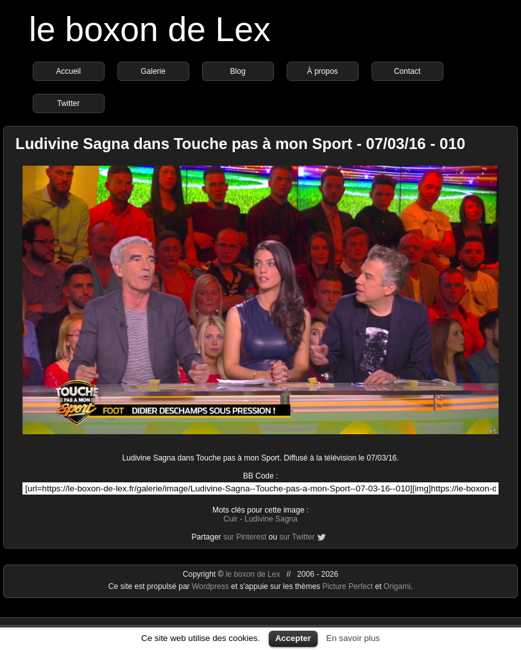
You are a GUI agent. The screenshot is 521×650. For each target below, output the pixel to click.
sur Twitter (296, 536)
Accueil (68, 71)
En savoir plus (353, 638)
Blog (238, 71)
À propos (322, 71)
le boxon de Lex (150, 29)
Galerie (153, 71)
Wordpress (211, 586)
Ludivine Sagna (271, 518)
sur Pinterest (244, 536)
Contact (407, 71)
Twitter (68, 103)
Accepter (293, 638)
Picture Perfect (347, 586)
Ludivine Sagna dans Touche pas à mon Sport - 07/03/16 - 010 (240, 143)
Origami (397, 586)
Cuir (230, 518)
